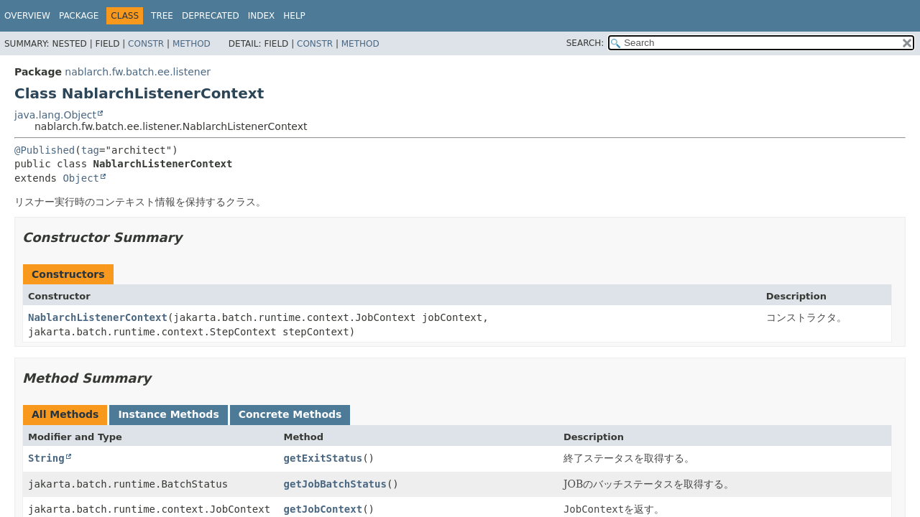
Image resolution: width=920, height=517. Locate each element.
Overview (27, 16)
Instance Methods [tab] (168, 414)
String (46, 458)
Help (294, 16)
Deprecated (210, 16)
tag (90, 150)
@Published (44, 150)
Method (191, 44)
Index (261, 16)
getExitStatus (323, 458)
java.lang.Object (55, 115)
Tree (162, 16)
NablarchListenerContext (97, 317)
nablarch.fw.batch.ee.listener (138, 72)
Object (81, 178)
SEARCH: (585, 43)
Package (78, 16)
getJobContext (323, 509)
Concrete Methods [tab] (290, 414)
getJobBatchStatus (335, 484)
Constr (146, 44)
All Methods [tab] (65, 414)
